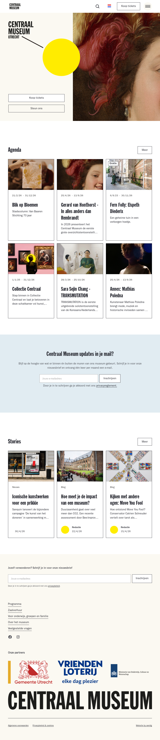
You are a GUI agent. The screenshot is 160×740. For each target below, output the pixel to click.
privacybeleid (54, 586)
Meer (145, 150)
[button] (109, 6)
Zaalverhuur (15, 610)
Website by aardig (144, 726)
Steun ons (36, 108)
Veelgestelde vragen (20, 628)
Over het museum (18, 622)
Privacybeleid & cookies (43, 726)
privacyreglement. (106, 386)
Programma (14, 604)
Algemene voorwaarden (18, 726)
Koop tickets (128, 6)
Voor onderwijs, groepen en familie (28, 616)
